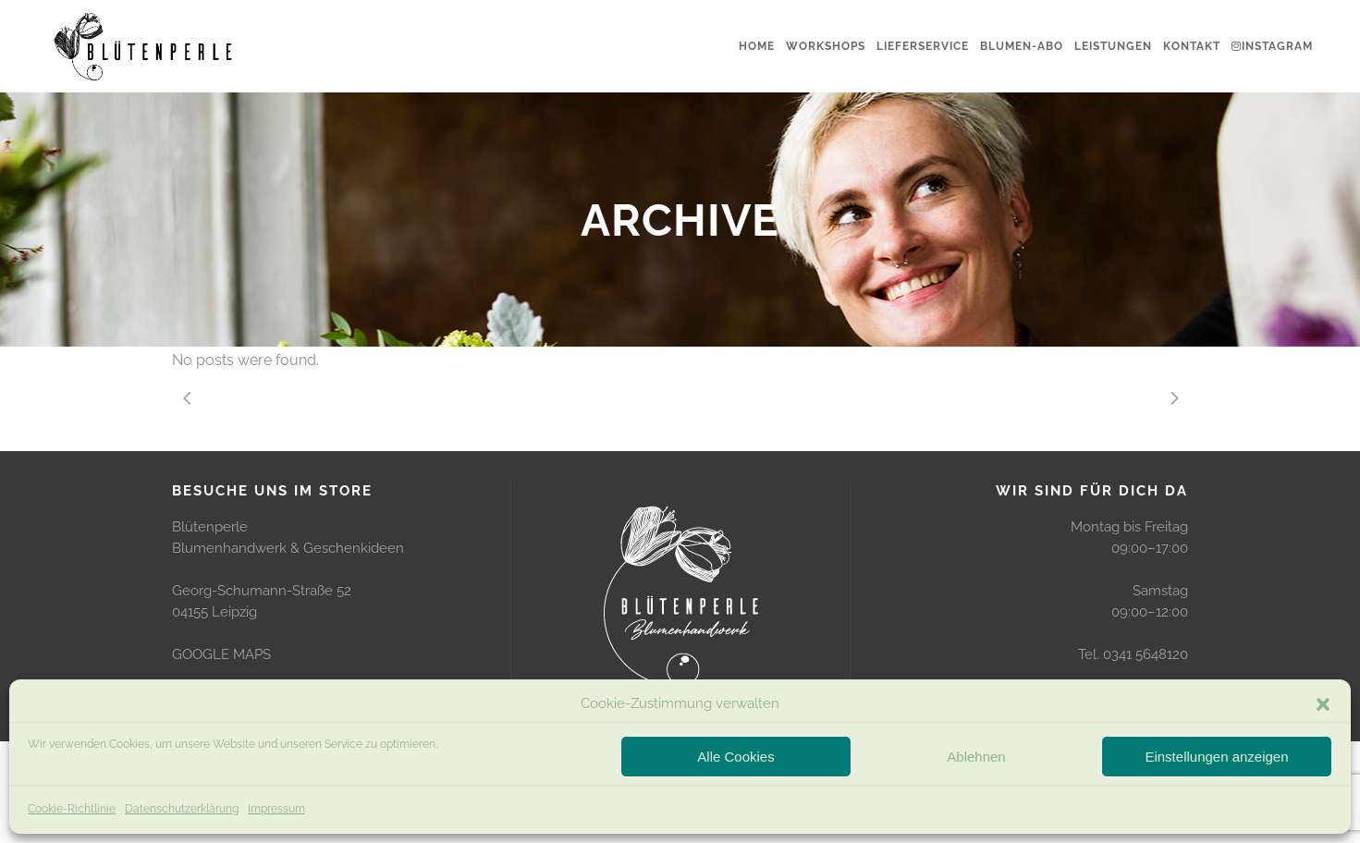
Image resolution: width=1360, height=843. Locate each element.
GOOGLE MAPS (221, 654)
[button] (1323, 704)
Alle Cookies (735, 756)
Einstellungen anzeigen (1216, 756)
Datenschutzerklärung (182, 808)
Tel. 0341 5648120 (1133, 654)
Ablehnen (976, 756)
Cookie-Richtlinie (72, 808)
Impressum (276, 808)
